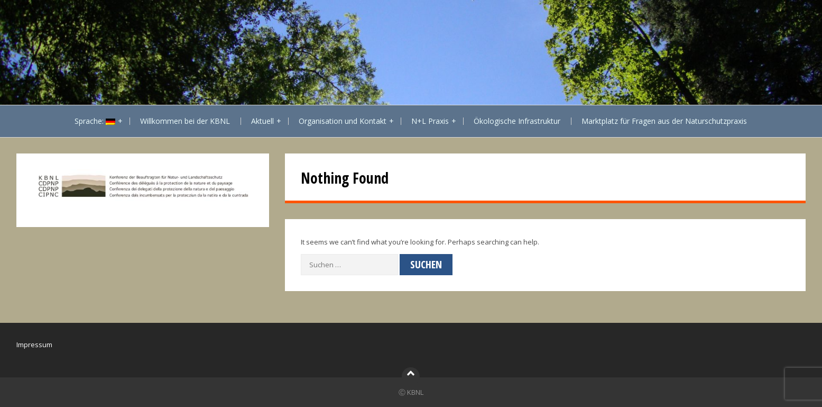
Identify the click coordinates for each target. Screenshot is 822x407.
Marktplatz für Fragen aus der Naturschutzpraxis (664, 121)
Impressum (34, 344)
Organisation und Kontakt (342, 121)
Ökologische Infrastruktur (517, 121)
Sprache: (95, 121)
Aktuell (262, 121)
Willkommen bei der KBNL (185, 121)
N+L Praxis (430, 121)
